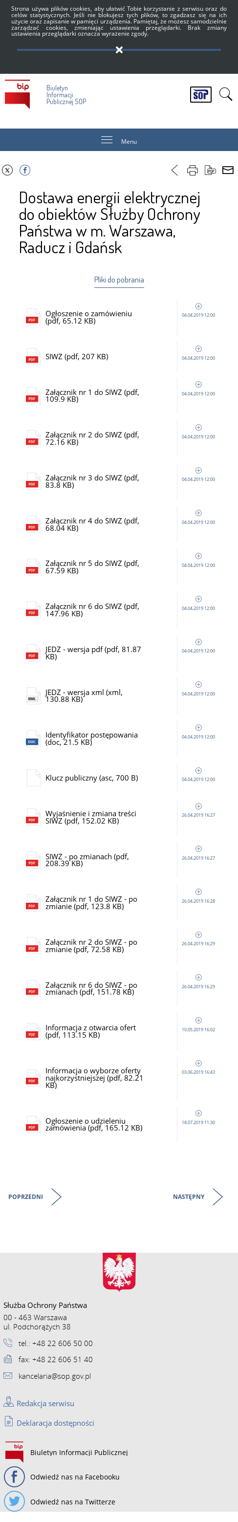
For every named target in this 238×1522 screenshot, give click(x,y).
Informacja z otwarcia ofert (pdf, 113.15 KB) (132, 1039)
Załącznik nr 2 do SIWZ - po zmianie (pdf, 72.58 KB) (132, 953)
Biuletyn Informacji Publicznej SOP (45, 93)
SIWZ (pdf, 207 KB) (132, 356)
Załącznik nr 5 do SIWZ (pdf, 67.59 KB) (132, 570)
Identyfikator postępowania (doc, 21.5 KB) (132, 743)
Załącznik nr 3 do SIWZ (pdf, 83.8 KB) (132, 483)
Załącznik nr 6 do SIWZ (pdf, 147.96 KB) (132, 613)
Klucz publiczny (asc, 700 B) (132, 783)
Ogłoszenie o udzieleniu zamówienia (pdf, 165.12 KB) (132, 1133)
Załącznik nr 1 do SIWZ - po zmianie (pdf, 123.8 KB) (132, 909)
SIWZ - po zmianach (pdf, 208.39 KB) (132, 866)
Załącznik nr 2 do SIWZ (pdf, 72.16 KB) (132, 440)
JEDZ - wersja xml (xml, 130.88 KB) (132, 700)
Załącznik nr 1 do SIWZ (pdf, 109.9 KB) (132, 396)
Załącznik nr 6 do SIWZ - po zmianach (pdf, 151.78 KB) (132, 996)
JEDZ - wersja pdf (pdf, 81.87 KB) (132, 656)
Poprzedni (26, 1206)
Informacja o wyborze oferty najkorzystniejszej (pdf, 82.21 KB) (132, 1087)
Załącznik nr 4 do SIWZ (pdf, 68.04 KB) (132, 526)
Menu (129, 142)
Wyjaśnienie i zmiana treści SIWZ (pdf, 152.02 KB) (132, 822)
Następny (189, 1206)
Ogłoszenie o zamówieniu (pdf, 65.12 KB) (132, 317)
